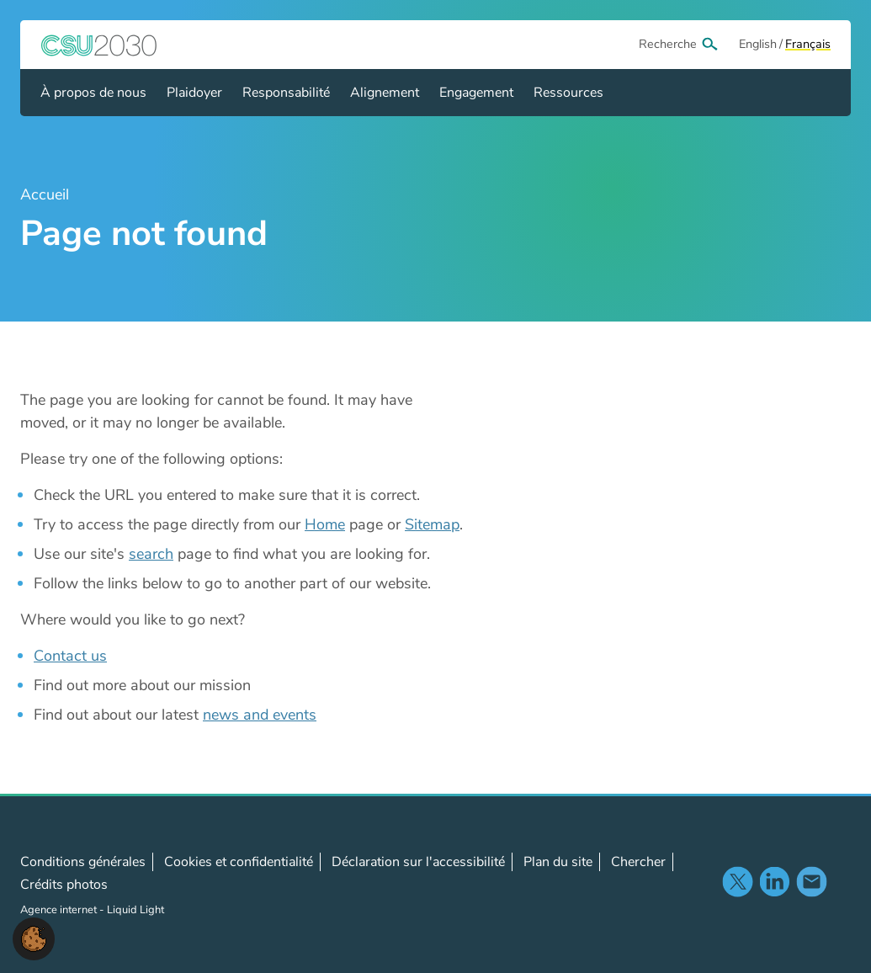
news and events (259, 714)
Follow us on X (737, 881)
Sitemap (432, 524)
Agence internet (59, 909)
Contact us (70, 656)
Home (325, 524)
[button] (33, 937)
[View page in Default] (758, 45)
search (151, 554)
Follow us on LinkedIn (774, 881)
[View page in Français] (808, 45)
